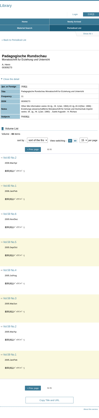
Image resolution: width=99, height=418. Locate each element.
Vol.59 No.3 (9, 298)
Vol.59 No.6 (9, 214)
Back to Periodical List (15, 40)
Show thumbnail (75, 141)
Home (25, 21)
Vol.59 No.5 (9, 242)
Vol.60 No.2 (9, 157)
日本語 (91, 14)
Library (6, 5)
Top (93, 409)
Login (75, 14)
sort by (20, 140)
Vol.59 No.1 (9, 354)
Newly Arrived (74, 21)
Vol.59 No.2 (9, 326)
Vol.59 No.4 (9, 270)
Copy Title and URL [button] (50, 400)
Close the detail (11, 79)
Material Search (24, 28)
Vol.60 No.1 (9, 185)
